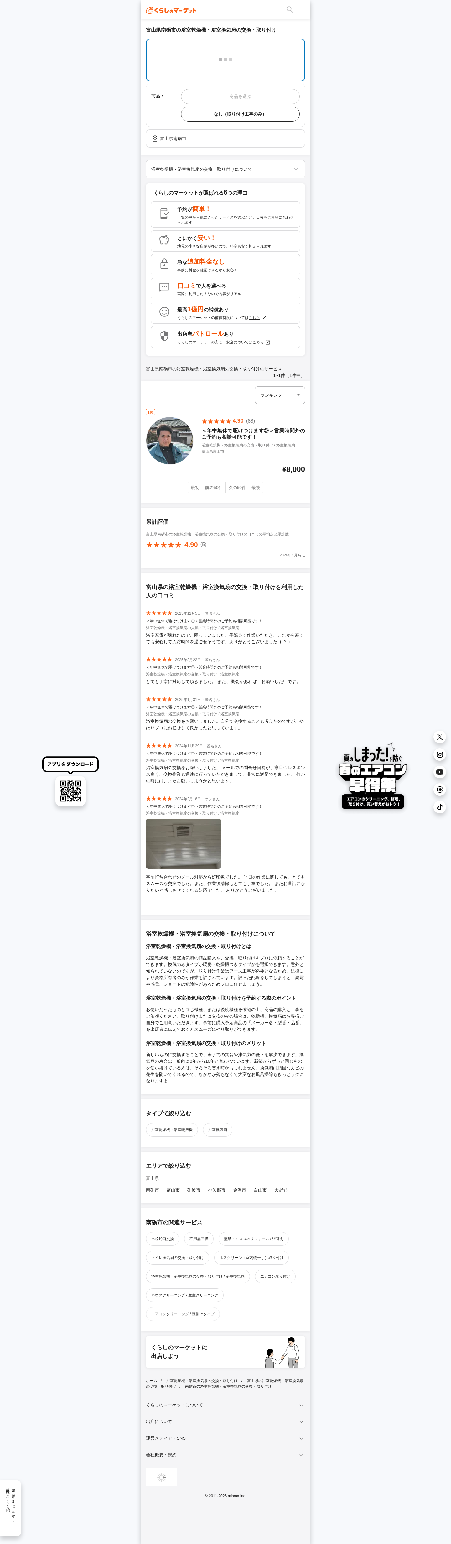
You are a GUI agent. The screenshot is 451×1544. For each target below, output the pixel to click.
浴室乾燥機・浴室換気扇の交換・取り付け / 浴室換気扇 (198, 1276)
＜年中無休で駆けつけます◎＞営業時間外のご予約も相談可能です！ (204, 621)
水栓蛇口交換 (162, 1239)
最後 (255, 487)
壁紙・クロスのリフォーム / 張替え (253, 1239)
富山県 (152, 1178)
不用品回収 (198, 1239)
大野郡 (281, 1189)
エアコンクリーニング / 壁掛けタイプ (183, 1314)
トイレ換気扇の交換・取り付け (177, 1257)
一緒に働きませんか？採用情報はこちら (10, 1503)
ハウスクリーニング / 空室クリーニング (184, 1295)
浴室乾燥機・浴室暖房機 (172, 1130)
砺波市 (193, 1189)
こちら (258, 318)
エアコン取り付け (275, 1276)
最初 (195, 487)
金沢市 (239, 1189)
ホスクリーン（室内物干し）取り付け (251, 1257)
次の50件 (237, 487)
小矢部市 (217, 1189)
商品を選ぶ (240, 96)
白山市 (260, 1189)
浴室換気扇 (217, 1130)
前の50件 (214, 487)
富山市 (173, 1189)
